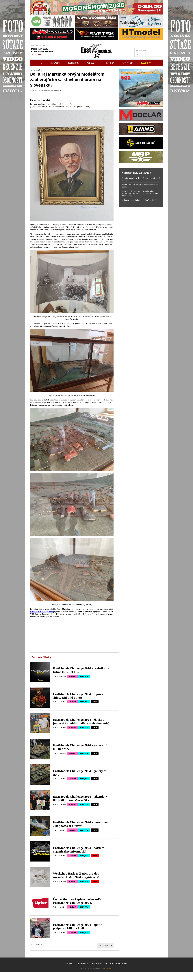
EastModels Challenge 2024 (41, 612)
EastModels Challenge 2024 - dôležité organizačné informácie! (78, 849)
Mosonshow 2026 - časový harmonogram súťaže (140, 185)
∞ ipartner (108, 968)
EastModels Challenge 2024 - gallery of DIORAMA (79, 747)
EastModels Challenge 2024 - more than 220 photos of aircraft (80, 824)
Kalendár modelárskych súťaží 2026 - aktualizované (141, 178)
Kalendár (146, 63)
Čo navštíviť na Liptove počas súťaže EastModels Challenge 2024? (78, 900)
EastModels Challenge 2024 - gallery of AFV (79, 772)
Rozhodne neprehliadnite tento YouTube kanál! (139, 200)
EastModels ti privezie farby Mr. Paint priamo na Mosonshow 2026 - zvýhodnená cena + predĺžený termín (140, 193)
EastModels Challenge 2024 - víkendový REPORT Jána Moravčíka (80, 798)
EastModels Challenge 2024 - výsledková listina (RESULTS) (81, 670)
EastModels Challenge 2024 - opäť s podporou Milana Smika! (77, 926)
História (109, 63)
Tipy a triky (127, 63)
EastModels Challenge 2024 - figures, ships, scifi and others (78, 695)
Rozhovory (73, 63)
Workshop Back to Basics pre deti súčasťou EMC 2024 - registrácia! (76, 875)
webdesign (97, 968)
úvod (32, 70)
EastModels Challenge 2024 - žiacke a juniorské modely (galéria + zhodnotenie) (81, 721)
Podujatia (91, 63)
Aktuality (55, 63)
